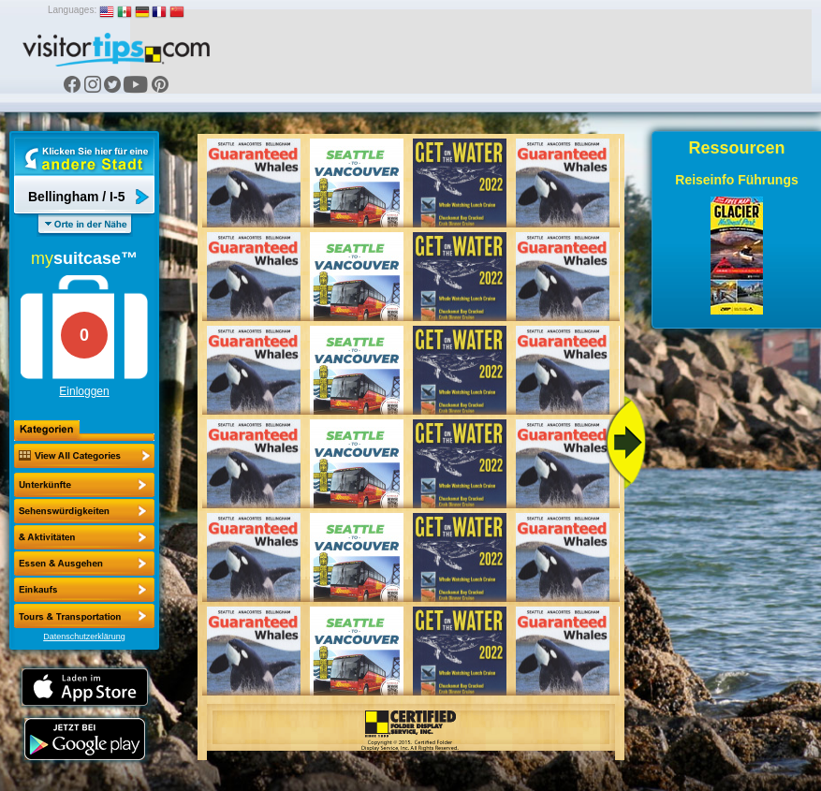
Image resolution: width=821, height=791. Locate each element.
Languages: (72, 10)
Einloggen (84, 391)
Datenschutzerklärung (84, 636)
